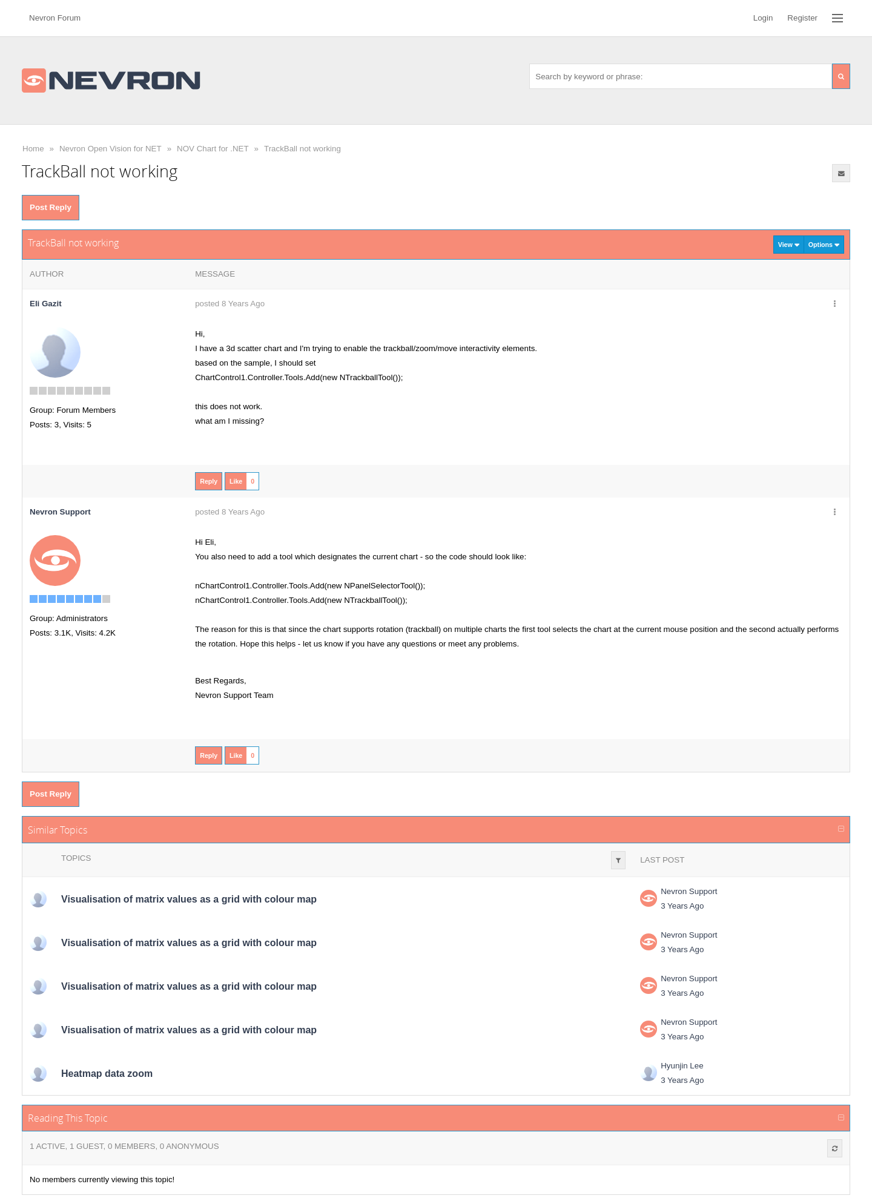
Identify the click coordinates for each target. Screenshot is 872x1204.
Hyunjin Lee (682, 1065)
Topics (76, 858)
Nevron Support (689, 891)
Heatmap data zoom (107, 1073)
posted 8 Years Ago (230, 303)
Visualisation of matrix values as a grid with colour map (189, 899)
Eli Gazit (46, 303)
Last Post (662, 859)
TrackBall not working (302, 148)
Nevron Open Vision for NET (110, 148)
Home (33, 148)
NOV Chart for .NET (213, 148)
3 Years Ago (682, 905)
